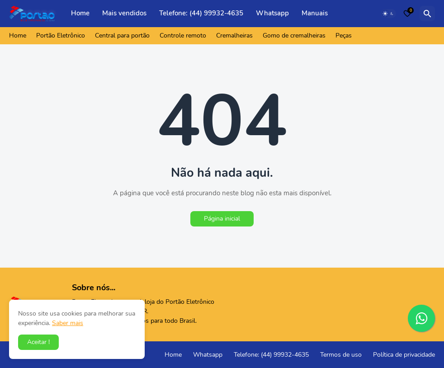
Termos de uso (341, 354)
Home (80, 13)
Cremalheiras (234, 35)
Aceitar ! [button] (38, 342)
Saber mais (67, 323)
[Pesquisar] (427, 13)
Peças (343, 35)
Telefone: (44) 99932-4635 (201, 13)
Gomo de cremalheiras (294, 35)
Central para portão (122, 35)
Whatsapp (272, 13)
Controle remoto (183, 35)
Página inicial (222, 218)
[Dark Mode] (388, 13)
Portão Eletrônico (60, 35)
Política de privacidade (404, 354)
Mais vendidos (124, 13)
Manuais (315, 13)
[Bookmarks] (407, 13)
